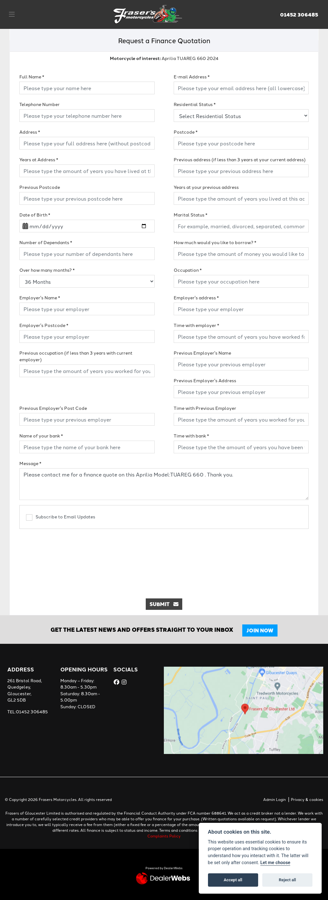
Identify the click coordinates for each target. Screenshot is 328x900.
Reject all (287, 879)
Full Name (31, 76)
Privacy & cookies (307, 799)
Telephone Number (39, 104)
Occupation (188, 270)
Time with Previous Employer (205, 408)
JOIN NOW (259, 630)
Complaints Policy (164, 835)
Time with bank (191, 435)
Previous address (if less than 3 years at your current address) (239, 159)
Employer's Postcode (43, 325)
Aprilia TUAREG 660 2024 (164, 58)
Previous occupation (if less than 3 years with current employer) (75, 356)
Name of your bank (41, 435)
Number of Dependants (45, 242)
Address (29, 132)
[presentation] (164, 560)
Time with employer (196, 325)
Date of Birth (34, 214)
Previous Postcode (39, 187)
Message (30, 463)
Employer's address (196, 297)
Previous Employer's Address (205, 380)
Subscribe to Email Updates (60, 517)
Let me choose (275, 862)
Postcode (185, 132)
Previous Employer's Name (202, 353)
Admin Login (274, 799)
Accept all (233, 879)
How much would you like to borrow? (215, 242)
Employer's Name (39, 297)
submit (164, 604)
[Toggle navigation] (11, 14)
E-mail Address (192, 76)
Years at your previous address (206, 187)
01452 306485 (299, 14)
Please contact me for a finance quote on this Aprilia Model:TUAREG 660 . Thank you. (164, 484)
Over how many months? (47, 270)
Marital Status (190, 214)
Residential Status (195, 104)
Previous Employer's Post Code (53, 408)
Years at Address (38, 159)
